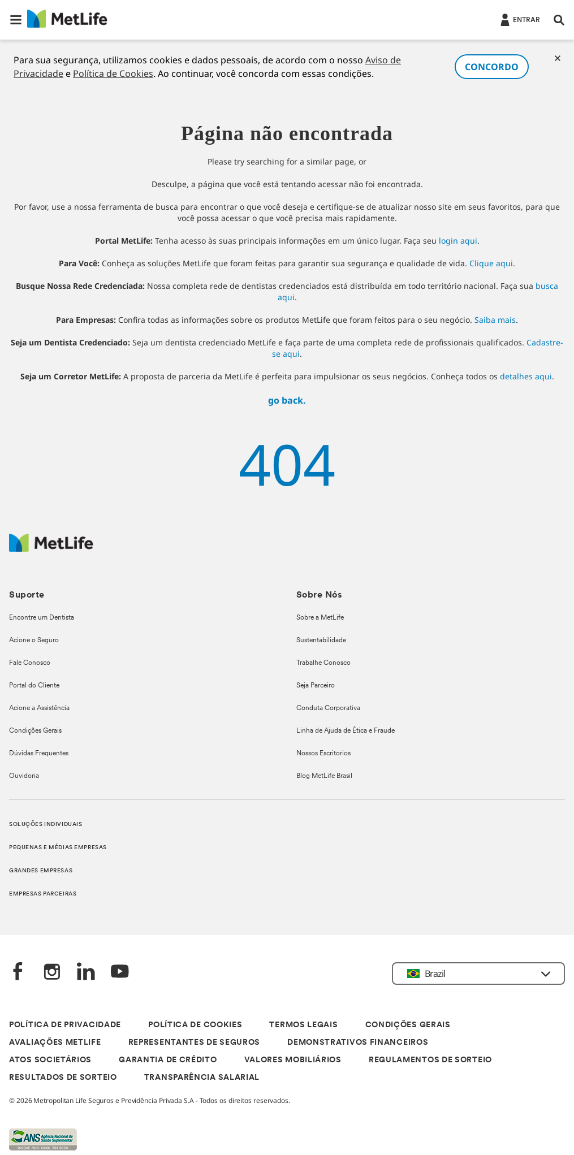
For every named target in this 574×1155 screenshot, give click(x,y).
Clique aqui (491, 263)
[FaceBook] (18, 972)
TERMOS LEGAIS (303, 1025)
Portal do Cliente (34, 685)
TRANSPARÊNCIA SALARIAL (202, 1078)
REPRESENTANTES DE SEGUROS (194, 1043)
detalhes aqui (526, 376)
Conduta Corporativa (328, 708)
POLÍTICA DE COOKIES (195, 1025)
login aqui (458, 240)
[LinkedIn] (86, 972)
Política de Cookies (113, 73)
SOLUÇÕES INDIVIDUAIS (45, 824)
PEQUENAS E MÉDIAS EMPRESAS (58, 848)
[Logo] (51, 548)
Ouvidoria (24, 776)
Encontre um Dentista (41, 618)
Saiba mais (495, 319)
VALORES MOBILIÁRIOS (293, 1060)
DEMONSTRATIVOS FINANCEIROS (357, 1043)
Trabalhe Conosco (323, 663)
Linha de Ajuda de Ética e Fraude (345, 731)
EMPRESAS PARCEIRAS (42, 894)
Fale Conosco (29, 663)
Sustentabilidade (321, 640)
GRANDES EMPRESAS (40, 871)
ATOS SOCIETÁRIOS (50, 1060)
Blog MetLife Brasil (324, 776)
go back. (287, 400)
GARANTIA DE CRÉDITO (168, 1060)
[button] (16, 20)
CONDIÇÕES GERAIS (408, 1025)
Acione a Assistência (39, 708)
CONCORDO (492, 66)
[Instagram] (52, 972)
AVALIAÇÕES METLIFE (55, 1043)
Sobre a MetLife (320, 618)
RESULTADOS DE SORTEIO (63, 1078)
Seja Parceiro (315, 685)
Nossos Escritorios (323, 753)
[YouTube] (120, 972)
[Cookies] (557, 58)
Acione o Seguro (34, 640)
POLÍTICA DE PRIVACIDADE (65, 1025)
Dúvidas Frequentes (38, 753)
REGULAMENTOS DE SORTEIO (430, 1060)
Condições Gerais (35, 731)
